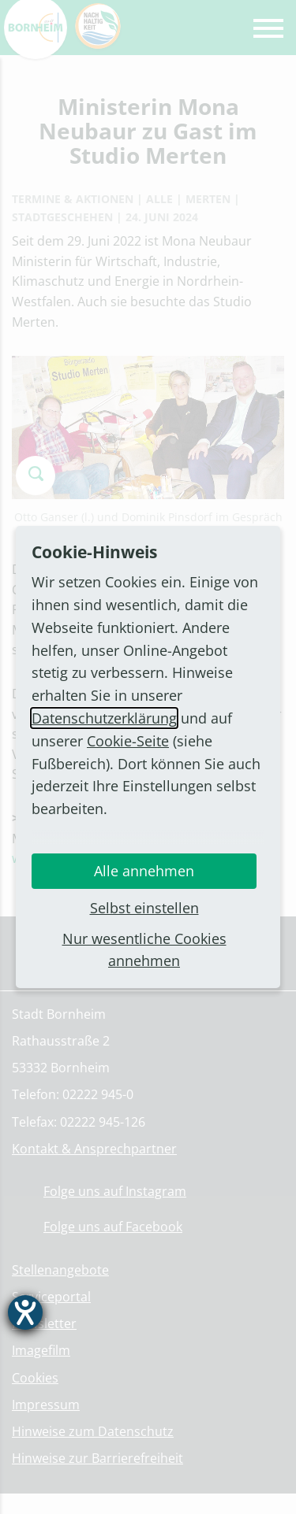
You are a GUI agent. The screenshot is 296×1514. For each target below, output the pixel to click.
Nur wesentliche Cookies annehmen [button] (144, 950)
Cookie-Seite (128, 740)
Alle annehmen (144, 870)
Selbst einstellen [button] (144, 907)
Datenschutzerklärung (104, 718)
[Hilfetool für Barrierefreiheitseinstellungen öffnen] (25, 1312)
